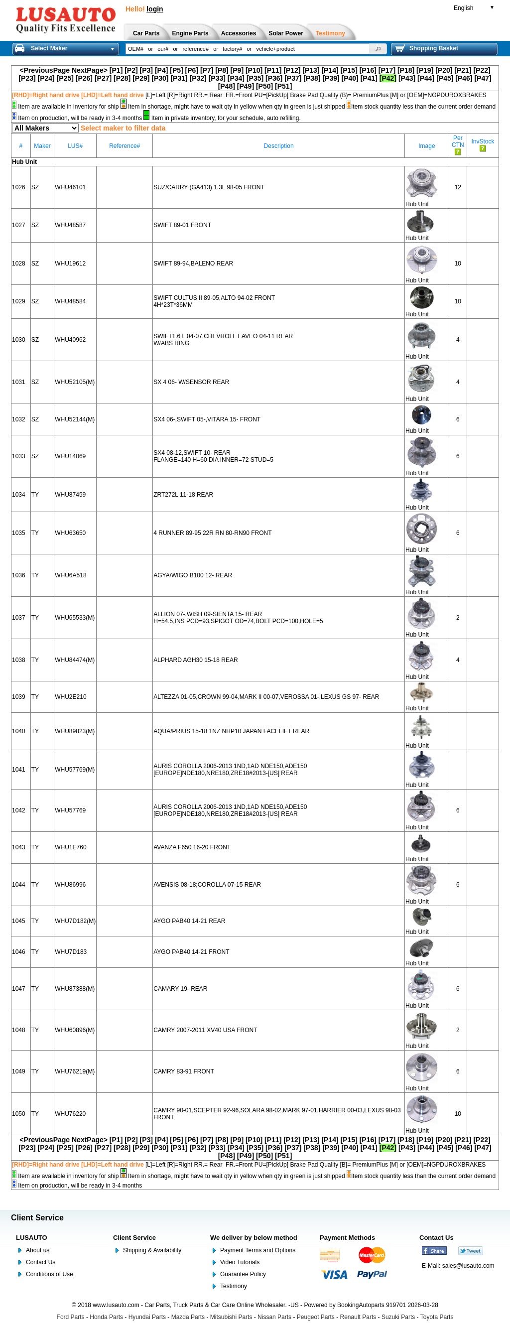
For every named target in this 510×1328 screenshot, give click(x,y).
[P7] (206, 70)
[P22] (481, 70)
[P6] (191, 70)
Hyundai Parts (147, 1317)
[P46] (463, 78)
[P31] (178, 78)
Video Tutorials (239, 1262)
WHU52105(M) (75, 382)
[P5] (176, 70)
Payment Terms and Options (257, 1250)
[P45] (444, 78)
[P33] (217, 78)
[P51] (283, 86)
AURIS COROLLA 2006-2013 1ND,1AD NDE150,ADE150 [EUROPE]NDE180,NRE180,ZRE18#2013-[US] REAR (230, 770)
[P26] (84, 78)
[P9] (237, 70)
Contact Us (40, 1262)
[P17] (387, 70)
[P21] (462, 70)
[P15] (349, 70)
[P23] (26, 78)
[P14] (329, 70)
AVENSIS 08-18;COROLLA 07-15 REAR (207, 884)
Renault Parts (358, 1317)
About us (37, 1250)
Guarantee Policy (243, 1274)
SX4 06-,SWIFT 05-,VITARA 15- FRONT (206, 419)
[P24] (46, 78)
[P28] (122, 78)
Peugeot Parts (316, 1317)
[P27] (103, 78)
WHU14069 (70, 456)
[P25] (65, 78)
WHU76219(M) (75, 1071)
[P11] (272, 70)
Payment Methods (347, 1237)
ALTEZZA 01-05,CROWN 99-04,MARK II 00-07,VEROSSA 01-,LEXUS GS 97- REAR (266, 696)
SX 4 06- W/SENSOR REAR (191, 382)
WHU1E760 (70, 847)
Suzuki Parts (398, 1317)
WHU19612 (70, 263)
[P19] (424, 70)
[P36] (273, 78)
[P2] (131, 70)
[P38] (311, 78)
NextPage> (90, 70)
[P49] (245, 86)
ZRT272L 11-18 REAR (183, 494)
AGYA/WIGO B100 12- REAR (192, 575)
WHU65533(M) (75, 617)
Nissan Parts (274, 1317)
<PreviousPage (44, 70)
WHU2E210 (70, 696)
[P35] (255, 78)
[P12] (291, 70)
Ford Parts (71, 1317)
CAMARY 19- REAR (180, 988)
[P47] (482, 78)
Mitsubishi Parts (231, 1317)
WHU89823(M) (75, 731)
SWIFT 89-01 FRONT (182, 225)
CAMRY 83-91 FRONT (183, 1071)
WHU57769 (70, 810)
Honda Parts (106, 1317)
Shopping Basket (426, 48)
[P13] (310, 70)
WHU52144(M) (75, 419)
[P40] (350, 78)
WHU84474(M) (75, 660)
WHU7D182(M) (75, 921)
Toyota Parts (437, 1317)
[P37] (292, 78)
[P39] (330, 78)
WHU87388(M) (75, 988)
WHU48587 (70, 225)
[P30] (159, 78)
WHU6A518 (70, 575)
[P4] (161, 70)
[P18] (405, 70)
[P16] (368, 70)
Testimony (233, 1286)
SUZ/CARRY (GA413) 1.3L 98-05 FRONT (208, 187)
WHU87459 (70, 494)
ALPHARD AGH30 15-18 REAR (195, 660)
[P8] (221, 70)
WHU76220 (70, 1113)
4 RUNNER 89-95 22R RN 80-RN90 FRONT (212, 533)
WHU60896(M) (75, 1030)
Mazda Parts (188, 1317)
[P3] (146, 70)
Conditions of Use (49, 1274)
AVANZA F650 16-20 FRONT (192, 847)
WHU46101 (70, 187)
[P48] (226, 86)
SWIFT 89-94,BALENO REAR (193, 263)
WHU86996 (70, 884)
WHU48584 (70, 301)
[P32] (198, 78)
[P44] (425, 78)
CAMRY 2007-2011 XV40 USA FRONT (205, 1030)
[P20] (443, 70)
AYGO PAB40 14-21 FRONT (191, 951)
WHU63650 (70, 533)
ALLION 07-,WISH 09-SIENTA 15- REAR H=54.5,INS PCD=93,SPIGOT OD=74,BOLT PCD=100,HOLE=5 (238, 618)
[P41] (369, 78)
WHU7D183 (71, 951)
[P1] (116, 70)
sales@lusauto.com (468, 1265)
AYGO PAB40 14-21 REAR (189, 921)
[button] (378, 48)
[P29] (140, 78)
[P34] (236, 78)
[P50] (264, 86)
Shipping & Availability (152, 1250)
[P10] (254, 70)
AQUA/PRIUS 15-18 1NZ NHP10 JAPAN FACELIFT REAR (231, 731)
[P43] (406, 78)
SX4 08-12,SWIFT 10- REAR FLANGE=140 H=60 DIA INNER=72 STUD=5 (213, 456)
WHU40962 (70, 339)
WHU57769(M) (75, 769)
